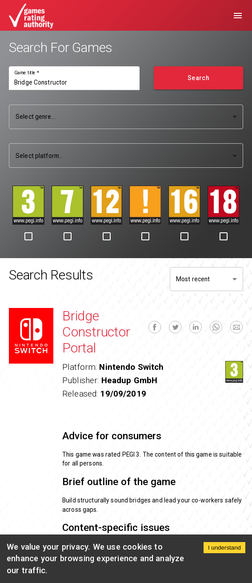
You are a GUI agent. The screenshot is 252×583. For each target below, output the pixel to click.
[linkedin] (195, 327)
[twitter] (175, 327)
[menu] (237, 15)
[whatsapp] (216, 327)
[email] (236, 327)
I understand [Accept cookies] (224, 547)
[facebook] (154, 327)
